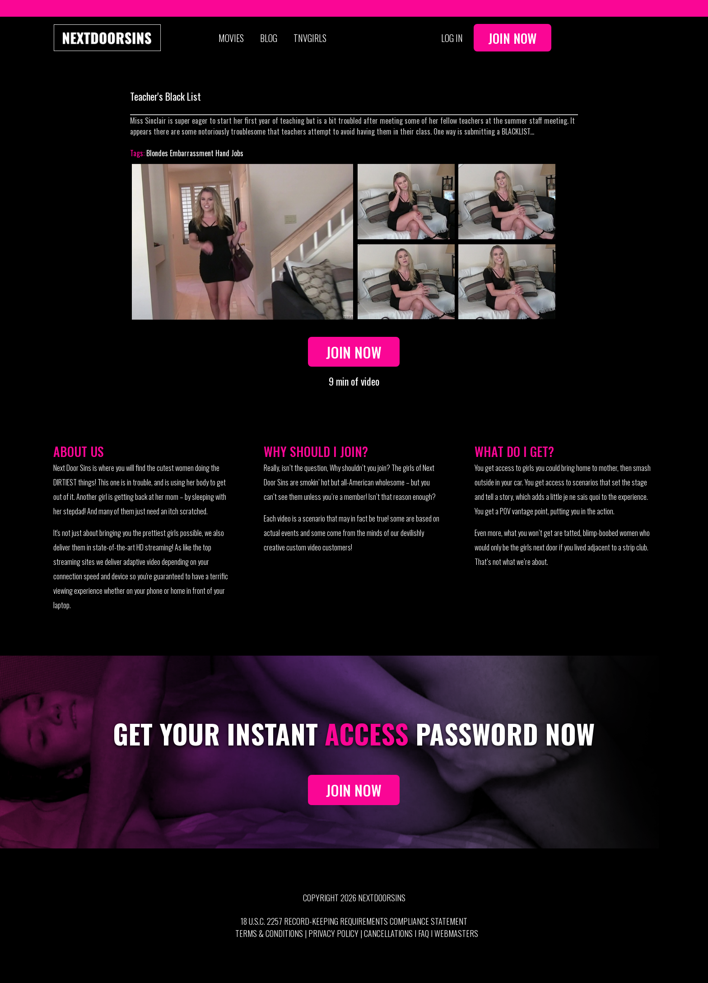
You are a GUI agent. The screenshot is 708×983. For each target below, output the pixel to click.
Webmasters (456, 933)
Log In (452, 38)
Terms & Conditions (269, 933)
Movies (231, 38)
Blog (268, 38)
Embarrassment (192, 153)
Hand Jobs (229, 153)
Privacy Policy (333, 933)
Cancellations (388, 933)
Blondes (157, 153)
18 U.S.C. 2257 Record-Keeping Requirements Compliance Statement (354, 921)
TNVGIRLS (309, 38)
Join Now (512, 37)
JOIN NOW (354, 790)
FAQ (423, 933)
